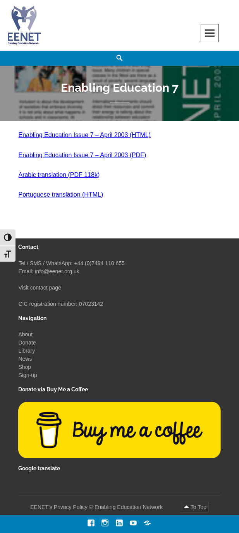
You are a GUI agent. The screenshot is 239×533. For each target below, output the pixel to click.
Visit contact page (39, 287)
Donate (27, 342)
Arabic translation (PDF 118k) (59, 174)
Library (26, 351)
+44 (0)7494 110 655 (99, 263)
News (25, 359)
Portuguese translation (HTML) (60, 194)
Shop (24, 367)
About (25, 334)
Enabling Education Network (129, 507)
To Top (198, 507)
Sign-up (27, 375)
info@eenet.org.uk (57, 271)
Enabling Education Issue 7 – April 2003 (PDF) (82, 155)
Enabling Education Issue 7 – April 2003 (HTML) (84, 135)
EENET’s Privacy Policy (59, 507)
